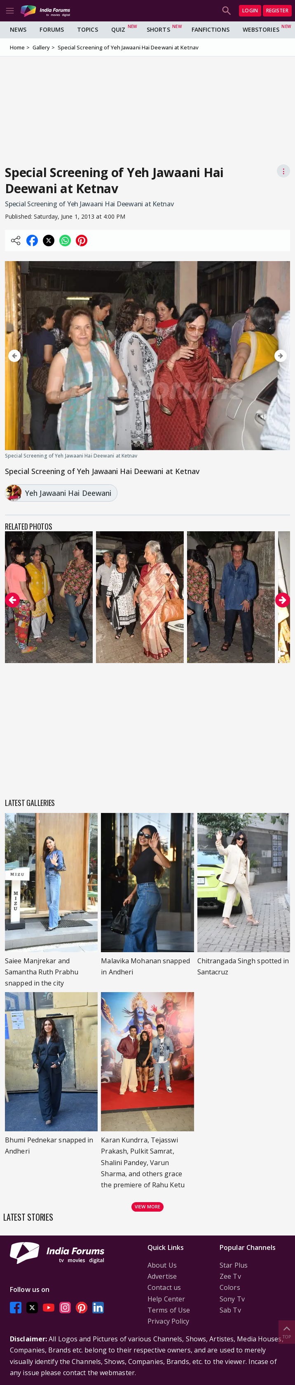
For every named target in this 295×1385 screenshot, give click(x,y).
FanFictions (210, 29)
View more (147, 1206)
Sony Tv (232, 1298)
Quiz (118, 29)
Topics (87, 29)
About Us (162, 1265)
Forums (52, 29)
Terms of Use (169, 1310)
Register (277, 10)
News (18, 29)
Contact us (164, 1287)
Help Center (166, 1298)
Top (287, 1332)
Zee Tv (230, 1276)
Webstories (261, 29)
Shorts (158, 29)
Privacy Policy (168, 1321)
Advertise (162, 1276)
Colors (230, 1287)
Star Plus (234, 1265)
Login (250, 10)
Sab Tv (230, 1310)
